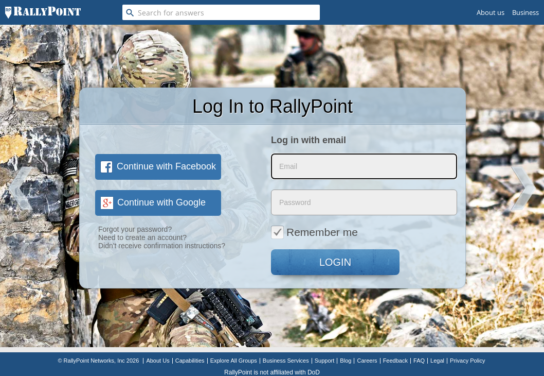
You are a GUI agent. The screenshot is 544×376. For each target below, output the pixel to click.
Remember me (314, 232)
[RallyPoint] (43, 12)
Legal (437, 360)
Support (325, 360)
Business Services (286, 360)
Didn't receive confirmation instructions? (161, 246)
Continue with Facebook (158, 166)
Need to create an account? (142, 237)
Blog (345, 360)
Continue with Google (153, 202)
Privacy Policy (467, 360)
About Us (157, 360)
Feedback (395, 360)
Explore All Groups (233, 360)
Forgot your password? (135, 229)
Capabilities (190, 360)
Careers (367, 360)
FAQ (419, 360)
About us (490, 12)
